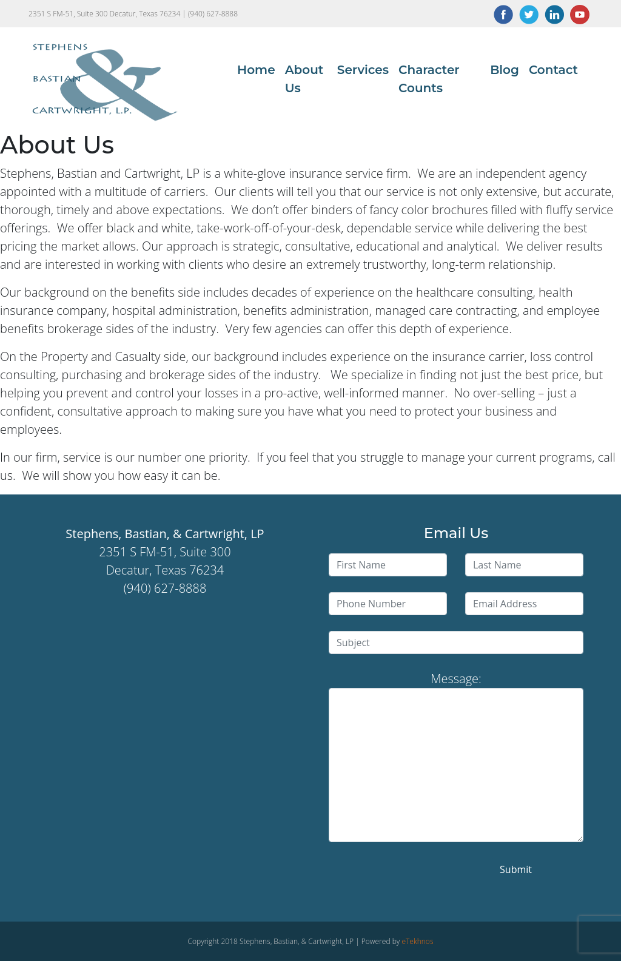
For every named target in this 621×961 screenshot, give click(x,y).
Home (256, 69)
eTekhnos (417, 941)
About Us (304, 78)
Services (363, 69)
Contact (553, 69)
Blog (504, 69)
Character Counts (429, 78)
